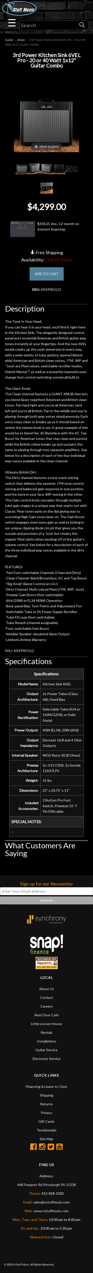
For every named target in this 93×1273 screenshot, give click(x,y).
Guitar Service (46, 1050)
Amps (21, 40)
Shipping (46, 1095)
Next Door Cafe (46, 1015)
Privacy (46, 1113)
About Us (46, 989)
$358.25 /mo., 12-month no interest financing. (44, 229)
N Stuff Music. (21, 1264)
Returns (46, 1104)
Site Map (46, 1139)
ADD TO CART (47, 274)
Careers (46, 1006)
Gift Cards (46, 1121)
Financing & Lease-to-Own (46, 1086)
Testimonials (47, 1130)
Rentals (47, 1032)
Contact (46, 997)
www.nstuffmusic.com (51, 1211)
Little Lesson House (46, 1024)
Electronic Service (47, 1058)
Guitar (9, 40)
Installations (46, 1041)
